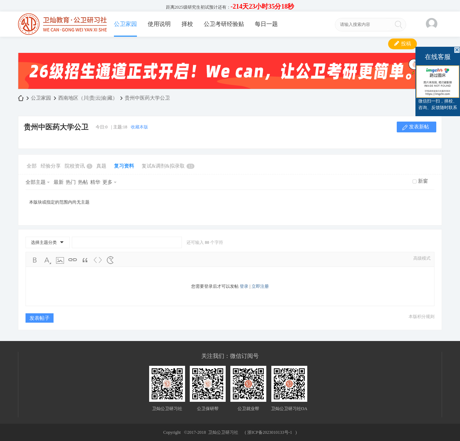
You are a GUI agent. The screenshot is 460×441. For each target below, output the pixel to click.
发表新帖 (419, 126)
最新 (59, 182)
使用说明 (159, 24)
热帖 (83, 182)
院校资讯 (78, 166)
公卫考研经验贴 (224, 24)
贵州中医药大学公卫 (147, 98)
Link (72, 260)
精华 (95, 182)
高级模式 (422, 258)
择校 (187, 24)
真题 (101, 166)
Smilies (110, 260)
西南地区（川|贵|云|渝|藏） (88, 98)
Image (60, 260)
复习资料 (124, 166)
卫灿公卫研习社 (21, 98)
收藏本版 (139, 126)
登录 (244, 286)
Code (97, 260)
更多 (107, 182)
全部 (32, 166)
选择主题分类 (44, 242)
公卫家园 (125, 24)
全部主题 (36, 182)
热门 (71, 182)
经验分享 (51, 166)
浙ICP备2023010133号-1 (269, 432)
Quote (85, 260)
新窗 (423, 181)
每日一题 (266, 24)
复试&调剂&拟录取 (168, 166)
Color (47, 260)
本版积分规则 (421, 316)
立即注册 (260, 286)
